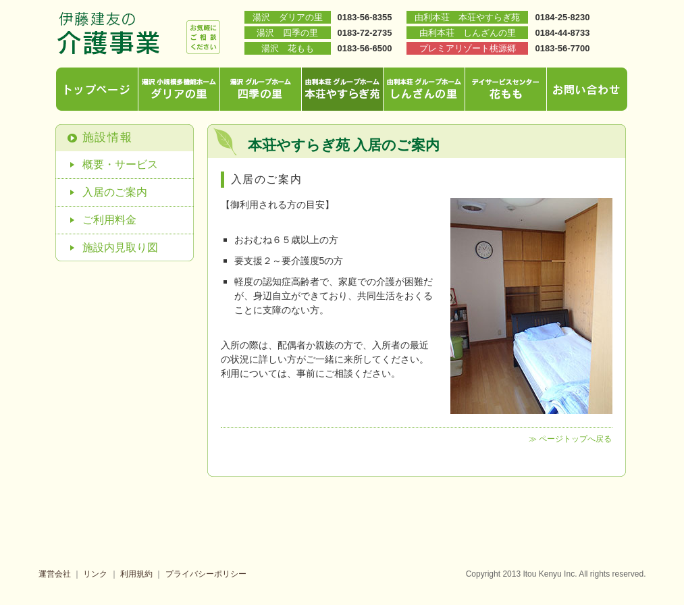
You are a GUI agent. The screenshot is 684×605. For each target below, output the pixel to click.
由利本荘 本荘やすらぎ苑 (467, 17)
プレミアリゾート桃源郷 (467, 48)
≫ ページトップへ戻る (570, 439)
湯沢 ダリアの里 (288, 17)
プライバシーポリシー (205, 574)
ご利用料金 (109, 220)
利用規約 (136, 574)
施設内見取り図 (120, 247)
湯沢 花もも (287, 48)
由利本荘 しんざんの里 (467, 33)
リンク (95, 574)
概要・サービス (120, 164)
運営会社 (54, 574)
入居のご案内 (114, 192)
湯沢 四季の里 (287, 33)
